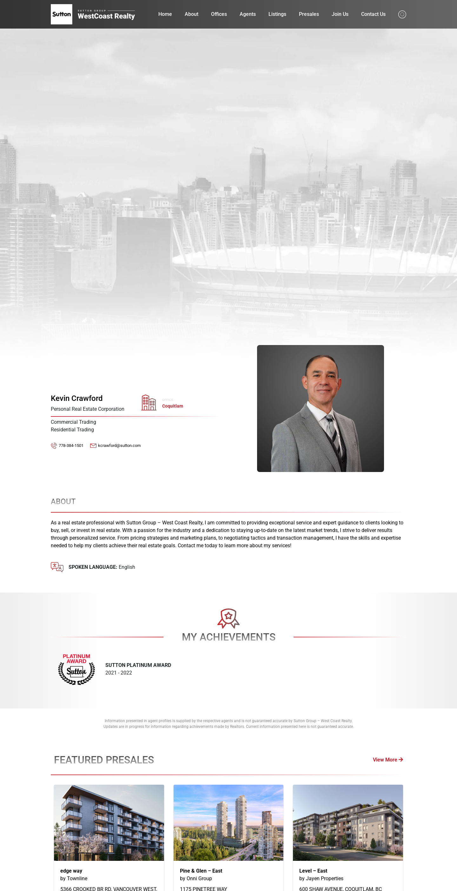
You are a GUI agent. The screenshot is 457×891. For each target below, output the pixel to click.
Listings (277, 14)
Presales (309, 14)
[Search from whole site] (402, 14)
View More (388, 760)
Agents (248, 14)
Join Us (340, 14)
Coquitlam (172, 406)
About (191, 14)
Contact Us (373, 14)
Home (165, 14)
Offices (219, 14)
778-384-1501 (71, 445)
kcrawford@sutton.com (119, 445)
